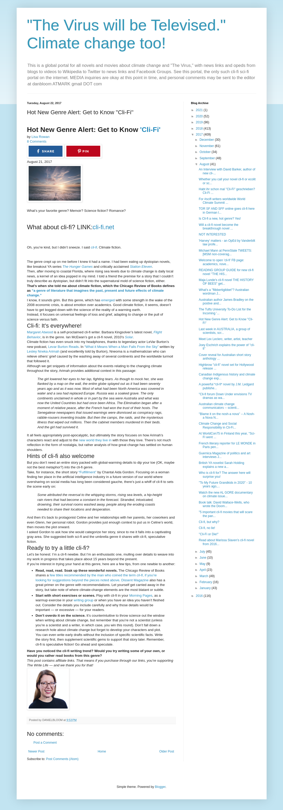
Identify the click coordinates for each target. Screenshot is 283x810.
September (207, 158)
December (207, 140)
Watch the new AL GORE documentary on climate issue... (226, 494)
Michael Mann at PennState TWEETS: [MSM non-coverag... (225, 252)
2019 (200, 122)
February (206, 582)
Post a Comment (45, 742)
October (205, 152)
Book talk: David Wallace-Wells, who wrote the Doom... (224, 504)
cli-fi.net (103, 227)
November (207, 146)
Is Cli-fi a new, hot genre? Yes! (220, 218)
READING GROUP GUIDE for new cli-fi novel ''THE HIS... (226, 272)
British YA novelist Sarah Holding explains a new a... (221, 464)
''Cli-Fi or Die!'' (208, 534)
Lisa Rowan (40, 137)
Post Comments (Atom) (62, 759)
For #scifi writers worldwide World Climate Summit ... (222, 201)
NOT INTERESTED (212, 234)
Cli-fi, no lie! (207, 528)
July (202, 551)
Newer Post (36, 751)
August (204, 164)
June (203, 557)
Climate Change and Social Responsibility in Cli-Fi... (217, 425)
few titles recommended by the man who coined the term (93, 575)
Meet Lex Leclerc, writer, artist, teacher (225, 339)
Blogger (160, 787)
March (204, 576)
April (202, 570)
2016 (200, 596)
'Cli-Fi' (149, 129)
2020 (200, 116)
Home (102, 751)
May (202, 564)
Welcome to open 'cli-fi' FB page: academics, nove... (221, 262)
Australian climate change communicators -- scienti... (219, 406)
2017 (200, 134)
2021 (200, 110)
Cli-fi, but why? (209, 522)
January (205, 588)
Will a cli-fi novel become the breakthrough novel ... (218, 226)
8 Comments (37, 141)
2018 (200, 128)
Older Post (166, 751)
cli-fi (94, 247)
